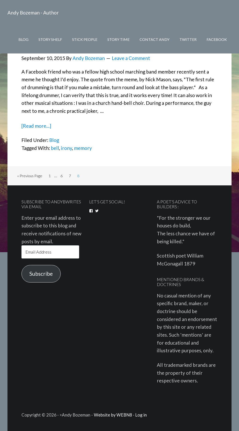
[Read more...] (36, 126)
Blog (54, 140)
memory (83, 148)
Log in (141, 414)
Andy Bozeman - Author (33, 12)
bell (55, 148)
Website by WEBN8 (113, 414)
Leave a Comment (131, 58)
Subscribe (41, 273)
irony (66, 148)
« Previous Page (29, 175)
